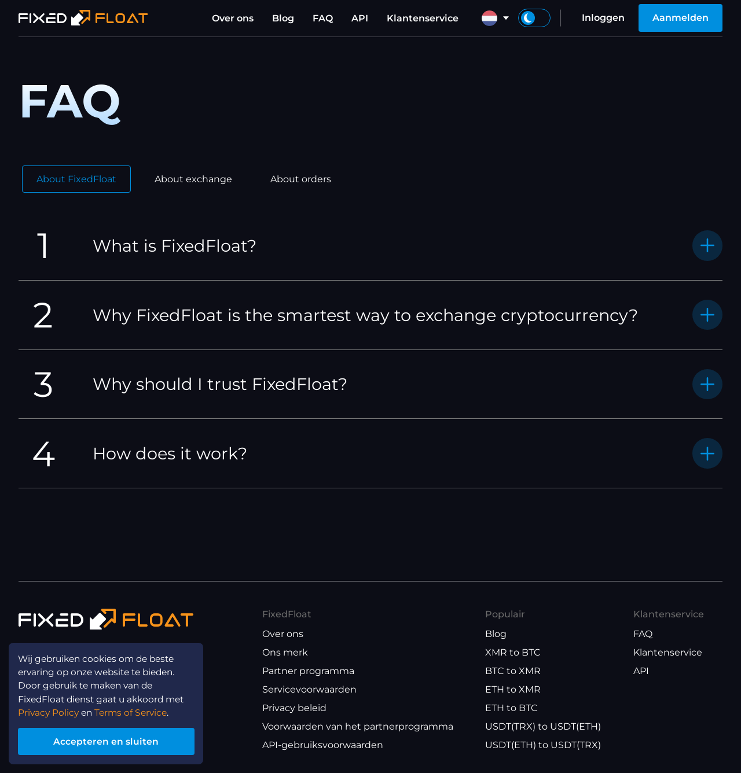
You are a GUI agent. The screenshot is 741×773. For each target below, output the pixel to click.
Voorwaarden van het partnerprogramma (357, 726)
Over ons (233, 18)
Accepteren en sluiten (110, 740)
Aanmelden (680, 17)
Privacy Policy (50, 710)
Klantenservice (422, 18)
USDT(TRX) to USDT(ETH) (543, 726)
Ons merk (285, 652)
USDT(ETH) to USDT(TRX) (543, 744)
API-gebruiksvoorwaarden (322, 744)
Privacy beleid (294, 707)
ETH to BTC (511, 707)
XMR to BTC (513, 652)
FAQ (323, 18)
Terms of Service (135, 710)
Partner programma (308, 670)
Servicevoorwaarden (309, 689)
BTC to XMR (513, 670)
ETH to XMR (513, 689)
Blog (283, 18)
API (359, 18)
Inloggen (603, 17)
